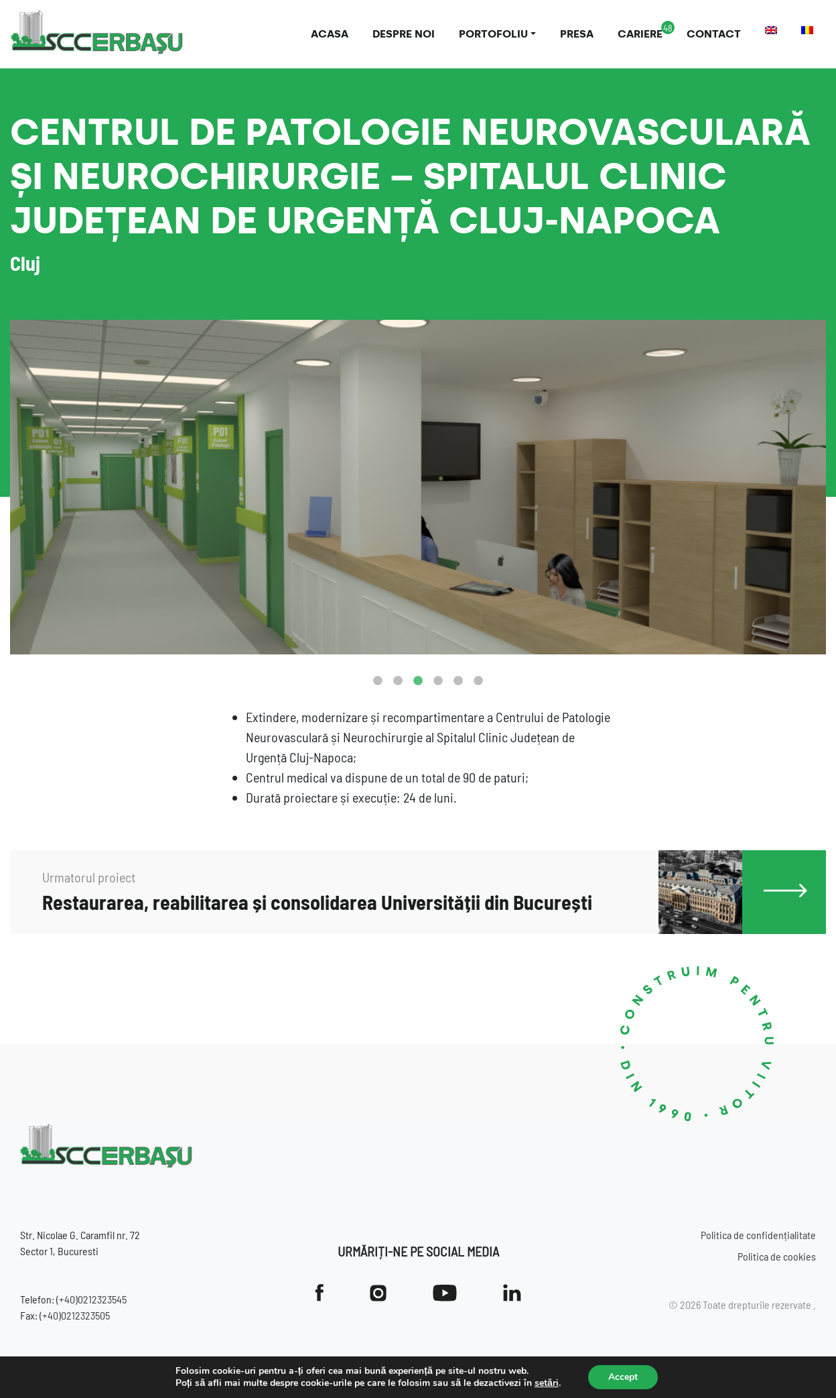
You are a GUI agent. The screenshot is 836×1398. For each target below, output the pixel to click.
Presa (577, 33)
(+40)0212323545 (91, 1299)
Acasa (329, 33)
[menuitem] (771, 30)
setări (547, 1383)
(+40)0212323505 (75, 1315)
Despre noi (403, 33)
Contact (714, 33)
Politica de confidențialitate (758, 1234)
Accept (623, 1377)
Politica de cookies (777, 1256)
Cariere (640, 33)
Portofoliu (493, 33)
